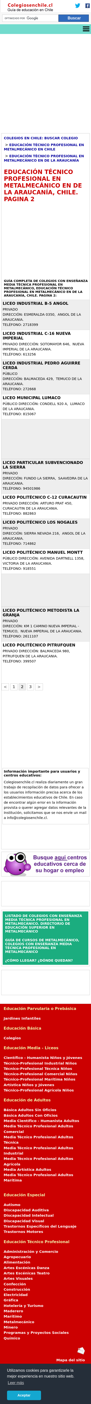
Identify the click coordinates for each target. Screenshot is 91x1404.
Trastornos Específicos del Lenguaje (40, 1226)
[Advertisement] (45, 81)
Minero (11, 1327)
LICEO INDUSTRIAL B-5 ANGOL (35, 303)
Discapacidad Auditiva (26, 1210)
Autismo (12, 1205)
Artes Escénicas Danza (26, 1268)
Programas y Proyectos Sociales (36, 1332)
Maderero (13, 1311)
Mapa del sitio (70, 1360)
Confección (15, 1284)
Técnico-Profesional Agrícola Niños (39, 1090)
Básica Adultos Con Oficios (31, 1115)
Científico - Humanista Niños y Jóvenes (43, 1058)
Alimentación (17, 1262)
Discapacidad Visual (24, 1221)
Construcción (17, 1289)
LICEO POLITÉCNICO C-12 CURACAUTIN (45, 497)
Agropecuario (17, 1257)
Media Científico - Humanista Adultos (41, 1121)
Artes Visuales (18, 1278)
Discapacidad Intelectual (29, 1215)
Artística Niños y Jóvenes (29, 1085)
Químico (12, 1338)
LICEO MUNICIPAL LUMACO (32, 398)
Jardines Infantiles (22, 1018)
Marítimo (13, 1316)
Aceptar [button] (24, 1395)
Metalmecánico (19, 1322)
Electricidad (16, 1295)
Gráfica (11, 1300)
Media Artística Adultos (27, 1169)
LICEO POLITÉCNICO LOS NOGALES (40, 522)
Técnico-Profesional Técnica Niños (38, 1068)
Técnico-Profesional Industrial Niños (40, 1063)
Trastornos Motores (23, 1232)
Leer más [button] (16, 1383)
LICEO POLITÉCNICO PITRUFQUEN (39, 645)
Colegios (12, 1038)
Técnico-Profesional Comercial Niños (40, 1074)
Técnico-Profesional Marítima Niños (39, 1079)
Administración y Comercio (31, 1251)
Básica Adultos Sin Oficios (30, 1110)
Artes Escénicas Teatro (27, 1273)
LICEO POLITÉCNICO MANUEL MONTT (43, 552)
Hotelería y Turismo (23, 1306)
